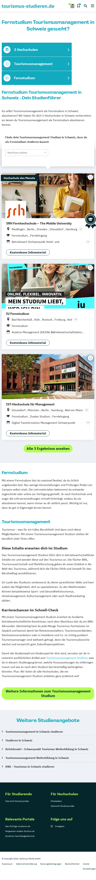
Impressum (7, 864)
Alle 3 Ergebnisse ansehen (48, 448)
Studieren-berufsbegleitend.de (20, 836)
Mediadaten (56, 801)
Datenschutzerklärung (26, 864)
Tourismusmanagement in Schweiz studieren (34, 731)
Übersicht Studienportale (17, 801)
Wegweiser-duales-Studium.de (20, 831)
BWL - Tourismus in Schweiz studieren (29, 766)
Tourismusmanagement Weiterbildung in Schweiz (37, 758)
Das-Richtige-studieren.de (17, 826)
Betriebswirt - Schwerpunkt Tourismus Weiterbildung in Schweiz (46, 749)
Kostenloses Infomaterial (28, 252)
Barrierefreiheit (72, 864)
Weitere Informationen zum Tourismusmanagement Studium (48, 693)
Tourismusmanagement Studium (66, 658)
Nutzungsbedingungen (51, 864)
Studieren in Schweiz (18, 740)
